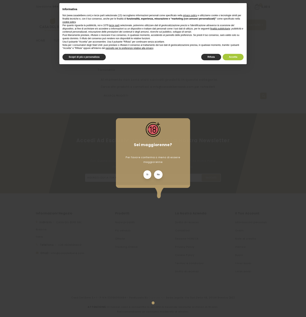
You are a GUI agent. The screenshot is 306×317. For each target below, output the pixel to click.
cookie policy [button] (69, 22)
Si (147, 174)
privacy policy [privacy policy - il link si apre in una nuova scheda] (190, 15)
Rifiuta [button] (211, 57)
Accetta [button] (233, 57)
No (158, 174)
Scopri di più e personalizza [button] (84, 57)
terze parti (114, 25)
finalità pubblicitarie (220, 28)
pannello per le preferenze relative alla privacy (129, 48)
